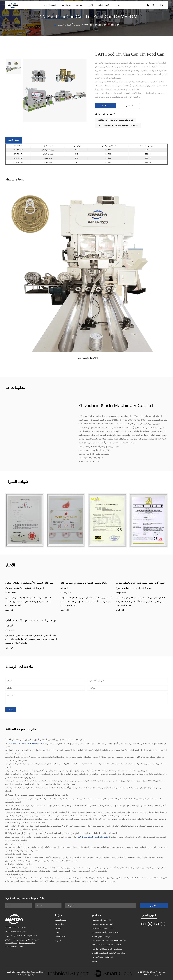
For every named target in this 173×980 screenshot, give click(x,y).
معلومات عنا (66, 5)
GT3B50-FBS (18, 158)
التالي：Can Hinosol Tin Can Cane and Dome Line (118, 125)
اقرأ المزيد (9, 610)
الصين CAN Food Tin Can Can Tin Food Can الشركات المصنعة (122, 420)
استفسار (129, 106)
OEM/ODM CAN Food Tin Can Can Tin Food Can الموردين (152, 973)
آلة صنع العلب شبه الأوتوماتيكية (102, 957)
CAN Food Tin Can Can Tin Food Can (25, 743)
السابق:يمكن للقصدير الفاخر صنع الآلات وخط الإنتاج (115, 120)
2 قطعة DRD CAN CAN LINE (102, 924)
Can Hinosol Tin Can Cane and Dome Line (109, 940)
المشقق (94, 961)
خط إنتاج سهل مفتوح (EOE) (87, 358)
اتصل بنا (117, 5)
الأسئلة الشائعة (103, 5)
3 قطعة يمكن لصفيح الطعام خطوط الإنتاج (93, 837)
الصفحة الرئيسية (50, 5)
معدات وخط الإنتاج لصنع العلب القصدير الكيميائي (108, 953)
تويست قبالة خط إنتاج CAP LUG (103, 928)
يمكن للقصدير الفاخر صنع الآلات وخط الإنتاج (107, 949)
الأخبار (90, 5)
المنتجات (79, 5)
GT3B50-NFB (18, 150)
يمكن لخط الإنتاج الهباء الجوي (102, 936)
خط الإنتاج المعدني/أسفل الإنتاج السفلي (106, 932)
